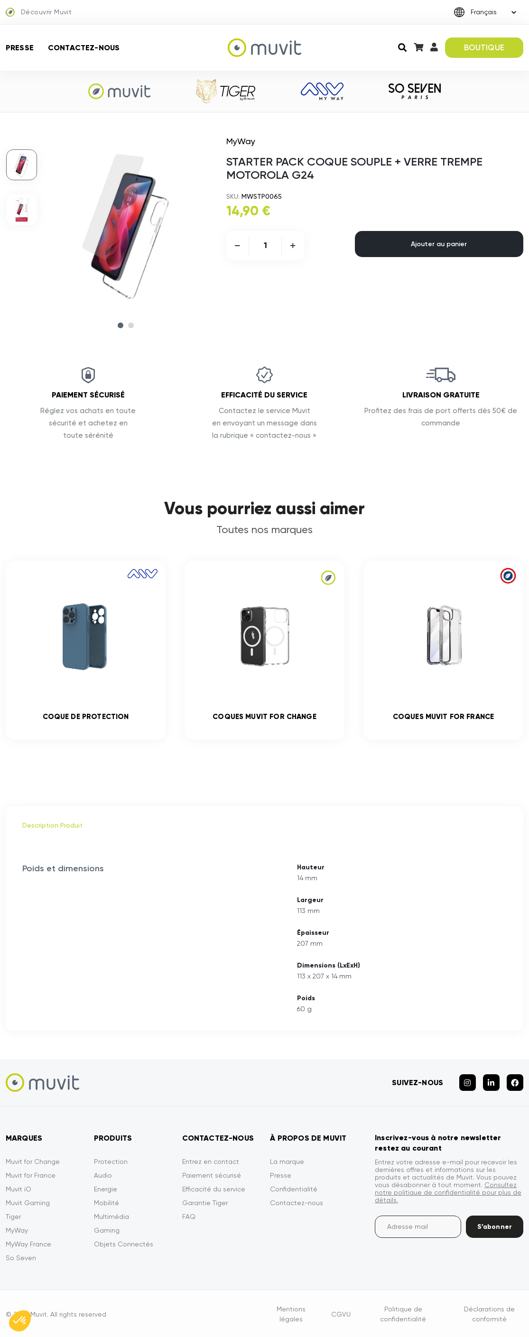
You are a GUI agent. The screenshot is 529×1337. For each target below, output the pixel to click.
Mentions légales (291, 1314)
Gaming (107, 1230)
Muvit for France (31, 1175)
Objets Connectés (123, 1244)
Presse (20, 47)
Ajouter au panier (439, 244)
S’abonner (494, 1227)
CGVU (341, 1314)
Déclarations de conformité (489, 1314)
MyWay (17, 1230)
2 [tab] (131, 325)
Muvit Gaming (28, 1203)
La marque (287, 1161)
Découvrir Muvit (39, 12)
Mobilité (106, 1203)
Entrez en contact (210, 1161)
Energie (105, 1189)
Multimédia (111, 1216)
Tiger (13, 1216)
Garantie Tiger (205, 1203)
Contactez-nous (84, 47)
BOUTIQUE (484, 47)
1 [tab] (120, 325)
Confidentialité (293, 1189)
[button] (20, 1320)
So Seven (21, 1258)
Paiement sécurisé (211, 1175)
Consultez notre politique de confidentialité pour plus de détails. (448, 1192)
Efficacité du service (213, 1189)
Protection (111, 1161)
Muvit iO (18, 1189)
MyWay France (28, 1244)
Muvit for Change (33, 1161)
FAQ (188, 1216)
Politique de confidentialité (403, 1314)
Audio (103, 1175)
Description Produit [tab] (52, 825)
